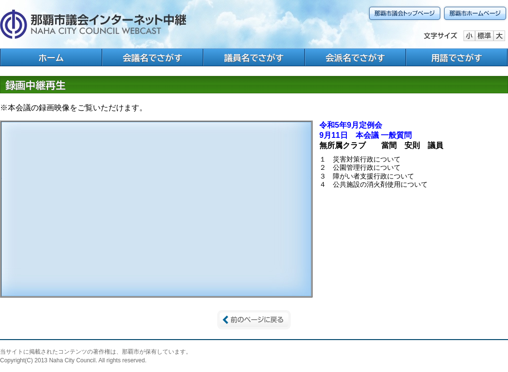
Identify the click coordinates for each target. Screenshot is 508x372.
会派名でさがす (355, 58)
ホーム (51, 58)
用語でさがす (456, 58)
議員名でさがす (254, 58)
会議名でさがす (152, 58)
